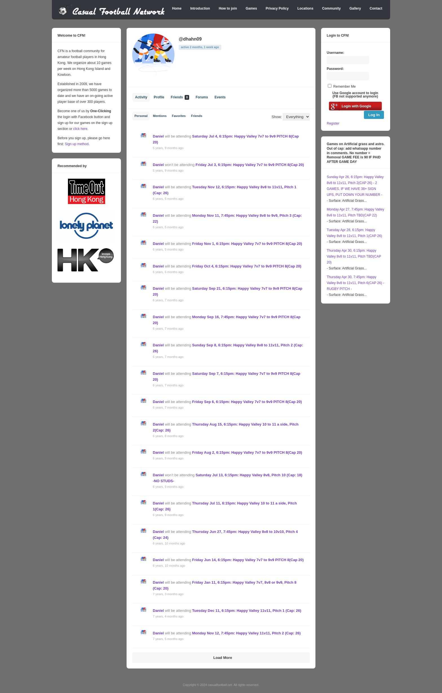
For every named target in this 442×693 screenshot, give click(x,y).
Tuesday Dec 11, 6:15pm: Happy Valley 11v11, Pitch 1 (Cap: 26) (246, 610)
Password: (335, 68)
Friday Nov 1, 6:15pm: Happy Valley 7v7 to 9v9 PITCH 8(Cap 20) (247, 244)
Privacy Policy (277, 8)
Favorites (179, 116)
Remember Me (344, 86)
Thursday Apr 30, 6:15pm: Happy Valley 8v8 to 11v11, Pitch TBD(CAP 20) (354, 256)
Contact (376, 8)
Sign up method (76, 144)
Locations (305, 8)
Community (331, 8)
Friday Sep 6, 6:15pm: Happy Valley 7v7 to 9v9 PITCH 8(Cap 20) (247, 402)
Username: (335, 52)
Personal (140, 116)
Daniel (158, 136)
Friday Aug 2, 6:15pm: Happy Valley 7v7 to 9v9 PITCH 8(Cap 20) (247, 452)
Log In (374, 115)
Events (220, 97)
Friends (180, 97)
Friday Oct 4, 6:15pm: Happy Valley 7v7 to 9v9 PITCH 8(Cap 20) (246, 266)
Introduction (200, 8)
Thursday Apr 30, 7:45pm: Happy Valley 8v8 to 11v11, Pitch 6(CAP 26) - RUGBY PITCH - (355, 283)
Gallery (355, 8)
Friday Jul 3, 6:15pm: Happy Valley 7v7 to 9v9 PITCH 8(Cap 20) (250, 165)
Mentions (159, 116)
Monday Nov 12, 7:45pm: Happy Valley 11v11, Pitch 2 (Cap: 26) (246, 633)
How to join (228, 8)
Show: (277, 117)
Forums (202, 97)
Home (177, 8)
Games (251, 8)
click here (80, 129)
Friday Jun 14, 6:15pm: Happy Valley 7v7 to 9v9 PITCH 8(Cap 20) (248, 560)
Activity (141, 97)
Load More (222, 658)
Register (333, 123)
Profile (159, 97)
